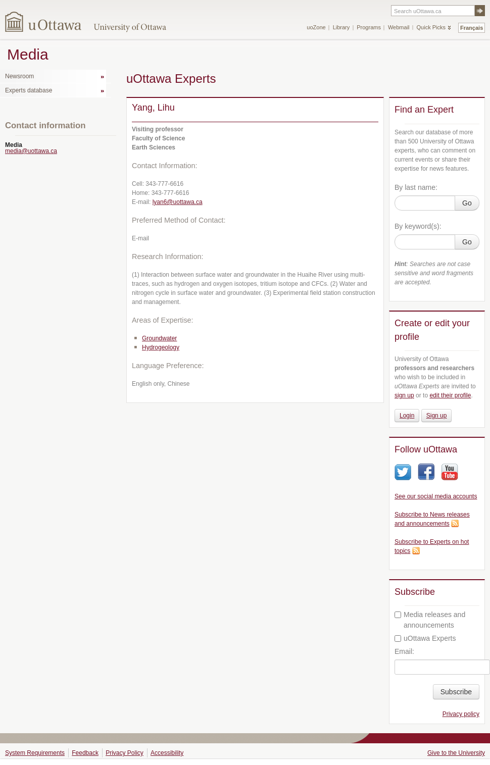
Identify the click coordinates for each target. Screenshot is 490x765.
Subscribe (456, 692)
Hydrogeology (160, 347)
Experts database (28, 90)
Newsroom (19, 76)
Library (341, 27)
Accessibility (167, 752)
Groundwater (159, 338)
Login (407, 415)
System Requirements (35, 752)
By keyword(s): (418, 226)
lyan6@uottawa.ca (178, 202)
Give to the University (456, 752)
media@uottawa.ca (31, 151)
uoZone (316, 27)
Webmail (399, 27)
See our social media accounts (436, 496)
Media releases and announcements (430, 619)
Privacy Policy (124, 752)
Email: (404, 651)
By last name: (416, 187)
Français (471, 28)
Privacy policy (461, 714)
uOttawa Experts (425, 638)
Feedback (85, 752)
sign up (404, 395)
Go (467, 203)
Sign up (436, 415)
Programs (369, 27)
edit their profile (450, 395)
